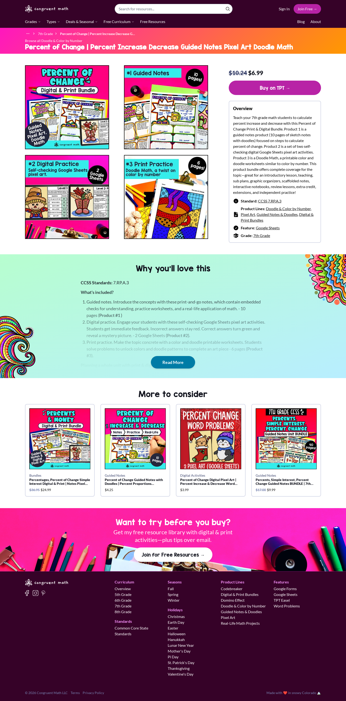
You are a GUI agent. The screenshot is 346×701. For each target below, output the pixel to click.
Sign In (284, 8)
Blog (301, 21)
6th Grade (123, 600)
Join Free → (307, 8)
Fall (171, 588)
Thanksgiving (179, 668)
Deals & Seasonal (82, 21)
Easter (173, 628)
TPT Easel (282, 600)
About (315, 21)
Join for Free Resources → (173, 555)
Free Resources (152, 21)
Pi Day (173, 656)
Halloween (176, 633)
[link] (97, 33)
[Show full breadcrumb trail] (28, 33)
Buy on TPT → (275, 88)
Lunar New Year (181, 645)
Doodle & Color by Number (288, 208)
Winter (173, 600)
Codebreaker (231, 588)
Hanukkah (176, 639)
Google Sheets (268, 228)
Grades (33, 21)
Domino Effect (233, 600)
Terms (75, 693)
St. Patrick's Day (181, 662)
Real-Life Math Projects (240, 623)
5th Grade (123, 594)
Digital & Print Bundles (240, 594)
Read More (173, 362)
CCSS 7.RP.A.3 (269, 201)
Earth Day (176, 622)
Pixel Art (248, 214)
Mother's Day (179, 651)
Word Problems (287, 606)
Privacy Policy (93, 693)
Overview (123, 588)
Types (53, 21)
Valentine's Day (180, 674)
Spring (173, 594)
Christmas (176, 616)
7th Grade (261, 235)
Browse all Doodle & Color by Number (53, 41)
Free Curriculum (119, 21)
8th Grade (123, 611)
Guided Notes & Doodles (277, 214)
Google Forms (285, 588)
